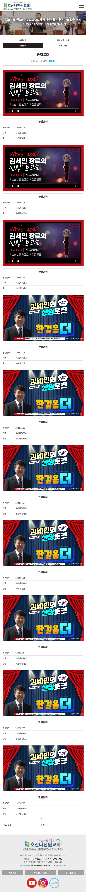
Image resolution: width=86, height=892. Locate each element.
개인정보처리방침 (40, 872)
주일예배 (22, 40)
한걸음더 (22, 45)
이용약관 (12, 872)
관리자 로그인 (71, 872)
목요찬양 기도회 (63, 40)
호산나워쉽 (63, 45)
